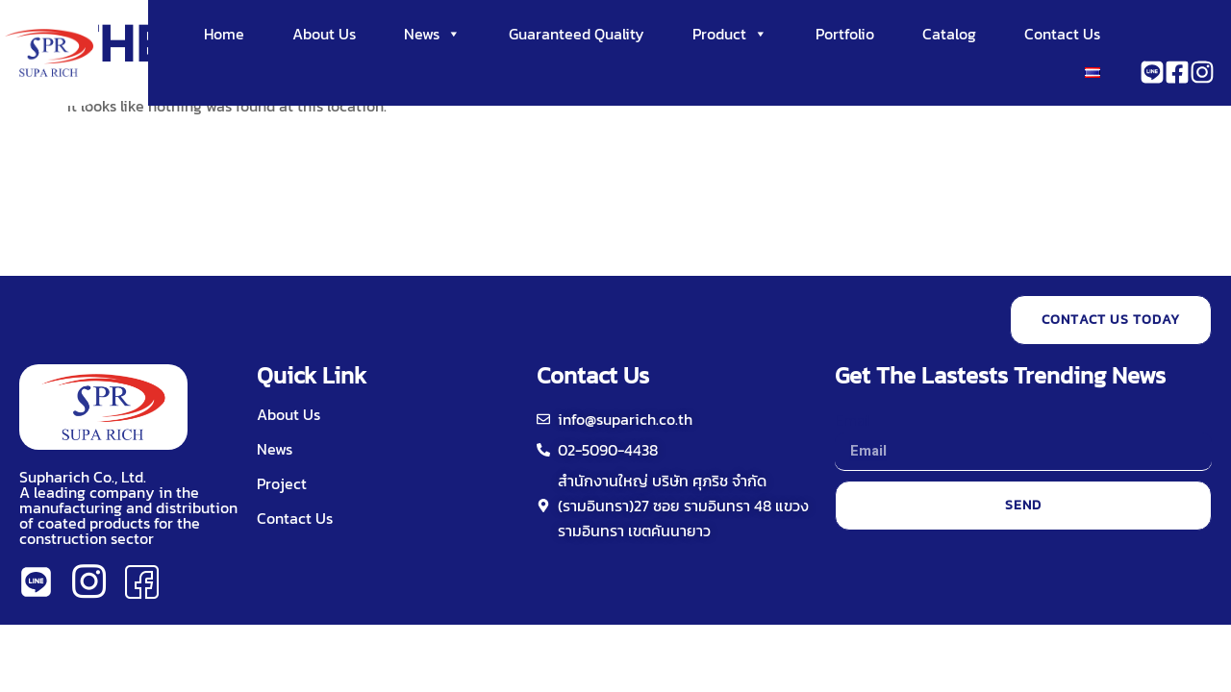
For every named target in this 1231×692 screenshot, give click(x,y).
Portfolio (845, 33)
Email (852, 419)
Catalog (949, 33)
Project (282, 483)
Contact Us (1062, 33)
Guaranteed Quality (576, 33)
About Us (324, 33)
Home (224, 33)
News (432, 33)
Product (729, 33)
